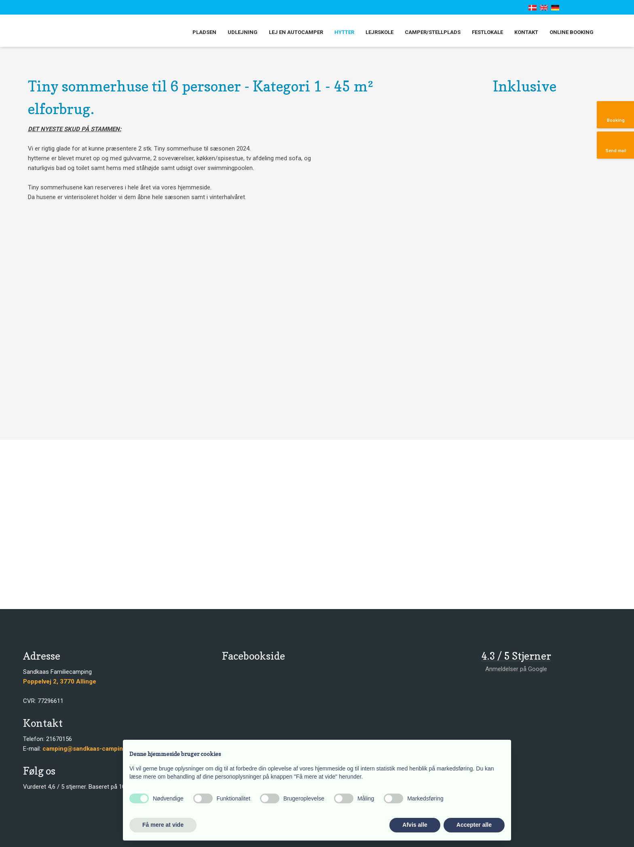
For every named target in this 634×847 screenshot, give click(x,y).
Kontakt (526, 32)
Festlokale (487, 32)
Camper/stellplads (433, 32)
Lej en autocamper (296, 32)
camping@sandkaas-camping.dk (88, 748)
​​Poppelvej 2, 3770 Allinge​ (59, 681)
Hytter (344, 32)
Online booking (571, 32)
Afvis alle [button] (414, 825)
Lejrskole (379, 32)
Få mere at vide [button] (163, 825)
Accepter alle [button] (474, 825)
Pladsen (204, 32)
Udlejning (243, 32)
